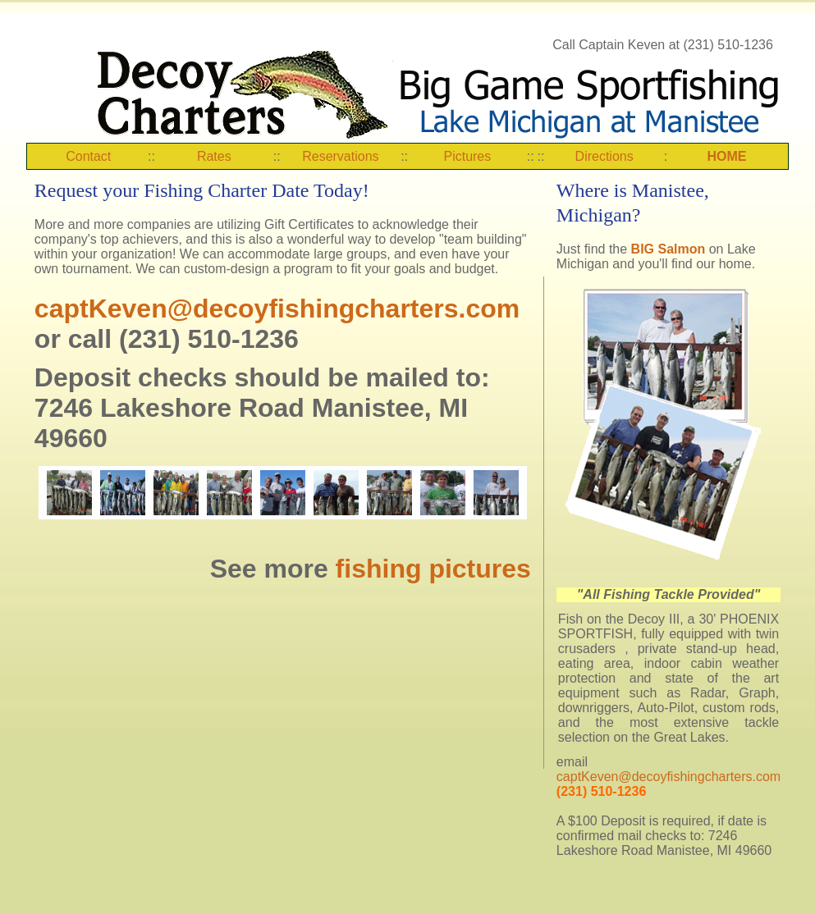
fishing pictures (433, 568)
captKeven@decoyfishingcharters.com (277, 308)
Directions (604, 156)
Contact (88, 156)
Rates (214, 156)
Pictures (467, 156)
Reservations (340, 156)
